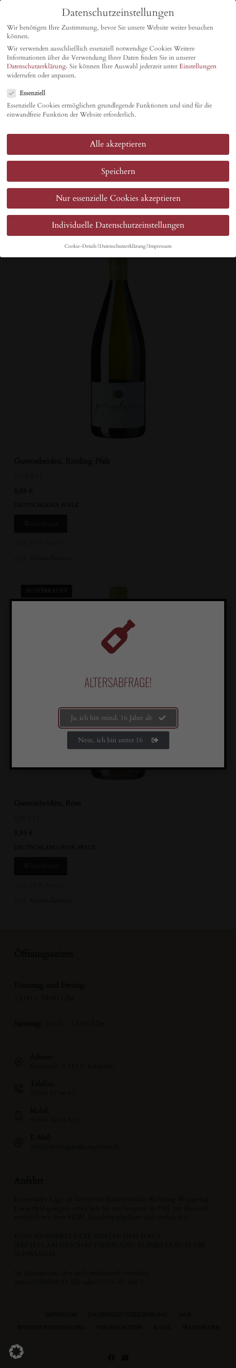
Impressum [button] (160, 246)
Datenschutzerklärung (36, 66)
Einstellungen (197, 66)
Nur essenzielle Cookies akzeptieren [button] (118, 198)
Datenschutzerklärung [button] (122, 246)
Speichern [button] (118, 171)
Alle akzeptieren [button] (118, 144)
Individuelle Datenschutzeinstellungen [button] (118, 225)
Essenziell (29, 93)
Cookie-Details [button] (80, 246)
